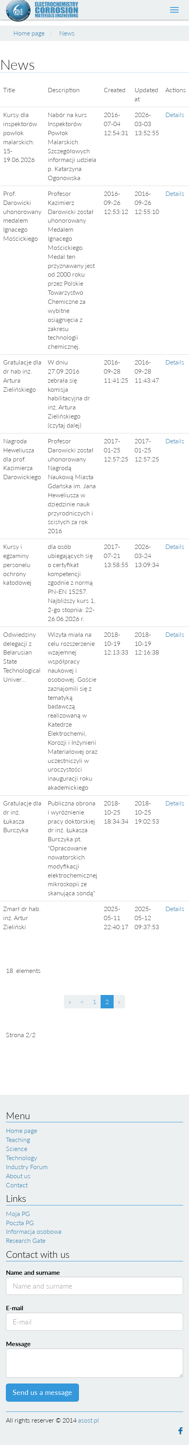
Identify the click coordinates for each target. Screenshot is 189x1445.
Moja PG (18, 1213)
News (67, 33)
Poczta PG (20, 1222)
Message (18, 1343)
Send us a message (42, 1392)
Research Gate (25, 1240)
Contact (17, 1184)
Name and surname (33, 1272)
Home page (29, 33)
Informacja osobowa (34, 1231)
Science (16, 1148)
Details (174, 114)
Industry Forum (27, 1166)
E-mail (14, 1307)
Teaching (18, 1139)
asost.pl (88, 1420)
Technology (21, 1157)
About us (18, 1175)
